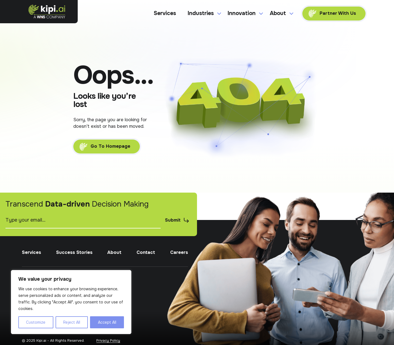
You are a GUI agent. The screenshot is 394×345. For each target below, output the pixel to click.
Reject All (71, 322)
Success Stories (74, 269)
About (114, 269)
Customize (35, 322)
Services (165, 13)
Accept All (107, 322)
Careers (179, 269)
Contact (146, 269)
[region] (71, 302)
